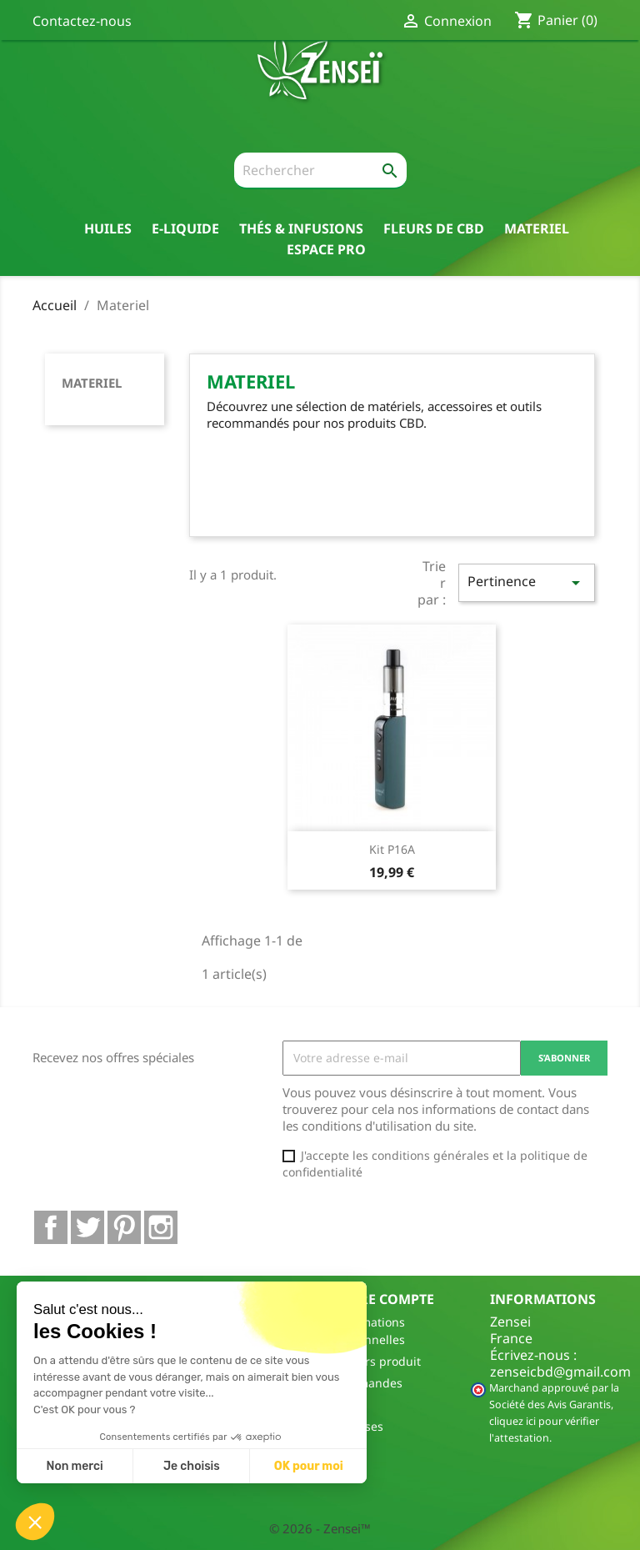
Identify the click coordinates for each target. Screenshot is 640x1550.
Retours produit (376, 1361)
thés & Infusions (301, 228)
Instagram (161, 1227)
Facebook (51, 1227)
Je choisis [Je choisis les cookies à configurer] (191, 1466)
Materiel (536, 228)
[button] (35, 1522)
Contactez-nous (82, 21)
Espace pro (326, 249)
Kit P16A (392, 849)
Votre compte (383, 1299)
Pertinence (527, 582)
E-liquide (185, 228)
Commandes (367, 1383)
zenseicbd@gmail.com (560, 1371)
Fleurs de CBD (433, 228)
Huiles (108, 228)
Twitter (87, 1227)
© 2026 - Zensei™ (320, 1528)
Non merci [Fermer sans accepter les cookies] (74, 1466)
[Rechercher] (320, 171)
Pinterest (124, 1227)
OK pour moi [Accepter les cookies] (308, 1466)
